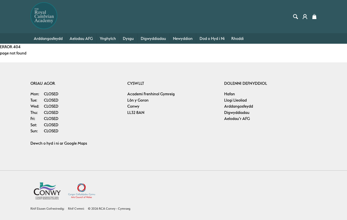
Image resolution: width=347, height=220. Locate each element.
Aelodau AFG (81, 38)
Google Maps (75, 143)
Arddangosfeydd (48, 38)
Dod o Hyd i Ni (212, 38)
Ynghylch (108, 38)
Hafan (229, 93)
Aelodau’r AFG (237, 118)
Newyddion (183, 38)
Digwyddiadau (153, 38)
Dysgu (128, 38)
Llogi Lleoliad (235, 100)
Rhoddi (237, 38)
